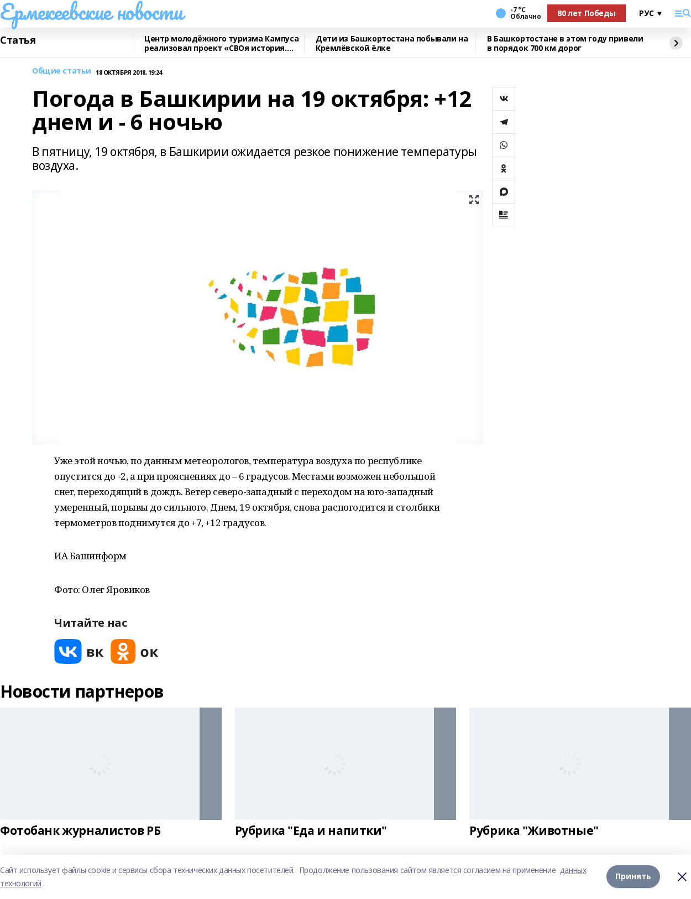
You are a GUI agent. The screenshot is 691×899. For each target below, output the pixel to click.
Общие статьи (61, 71)
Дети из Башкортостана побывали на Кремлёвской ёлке (392, 43)
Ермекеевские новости (91, 11)
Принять (633, 876)
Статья (17, 40)
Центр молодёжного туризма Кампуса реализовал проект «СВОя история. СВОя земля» (221, 43)
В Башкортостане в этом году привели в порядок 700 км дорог (565, 43)
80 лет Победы (586, 13)
